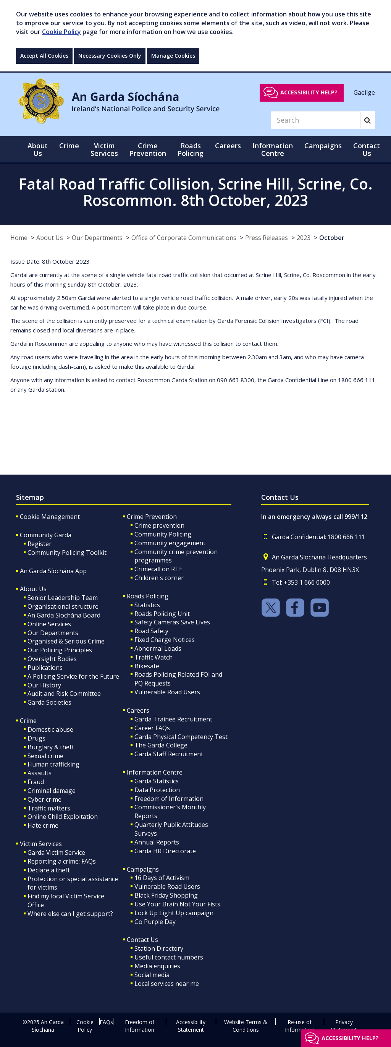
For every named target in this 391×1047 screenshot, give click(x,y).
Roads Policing (147, 596)
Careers (138, 710)
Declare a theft (48, 870)
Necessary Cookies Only (109, 55)
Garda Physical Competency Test (181, 737)
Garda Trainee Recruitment (173, 719)
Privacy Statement (344, 1025)
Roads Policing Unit (162, 613)
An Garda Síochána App (53, 571)
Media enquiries (157, 966)
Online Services (49, 624)
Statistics (147, 605)
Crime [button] (69, 145)
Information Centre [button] (272, 149)
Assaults (39, 773)
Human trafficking (53, 764)
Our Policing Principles (59, 650)
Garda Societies (49, 702)
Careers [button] (228, 145)
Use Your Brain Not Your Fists (177, 904)
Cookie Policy (61, 32)
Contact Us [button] (366, 149)
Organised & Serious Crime (66, 641)
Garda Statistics (156, 781)
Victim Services (41, 844)
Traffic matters (48, 808)
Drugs (36, 738)
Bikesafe (146, 666)
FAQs (106, 1022)
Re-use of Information (299, 1025)
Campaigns (143, 869)
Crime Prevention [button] (147, 149)
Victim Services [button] (104, 149)
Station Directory (158, 948)
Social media (152, 975)
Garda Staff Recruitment (168, 754)
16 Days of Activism (161, 878)
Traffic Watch (153, 657)
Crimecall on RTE (158, 569)
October (331, 237)
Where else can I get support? (70, 913)
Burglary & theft (50, 747)
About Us (49, 237)
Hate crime (42, 825)
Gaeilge (364, 92)
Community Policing (162, 534)
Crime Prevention (152, 516)
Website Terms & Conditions (245, 1025)
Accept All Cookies (44, 55)
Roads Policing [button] (191, 149)
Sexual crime (45, 756)
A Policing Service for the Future (73, 676)
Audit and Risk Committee (64, 693)
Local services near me (166, 983)
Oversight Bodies (52, 659)
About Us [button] (37, 149)
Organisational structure (63, 606)
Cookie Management (50, 516)
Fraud (35, 782)
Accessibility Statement (190, 1025)
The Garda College (160, 745)
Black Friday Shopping (166, 895)
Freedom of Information (169, 798)
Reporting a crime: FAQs (61, 861)
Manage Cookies (173, 55)
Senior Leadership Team (62, 597)
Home (18, 237)
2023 (303, 237)
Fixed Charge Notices (164, 639)
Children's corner (159, 578)
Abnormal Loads (157, 648)
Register (39, 544)
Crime (28, 720)
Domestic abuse (50, 729)
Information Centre (155, 772)
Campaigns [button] (323, 145)
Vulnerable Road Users (167, 692)
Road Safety (151, 631)
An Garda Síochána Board (63, 615)
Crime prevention (159, 525)
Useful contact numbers (168, 957)
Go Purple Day (155, 921)
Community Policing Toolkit (67, 552)
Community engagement (169, 543)
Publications (45, 667)
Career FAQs (152, 728)
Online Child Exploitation (62, 816)
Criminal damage (51, 790)
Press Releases (266, 237)
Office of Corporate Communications (183, 237)
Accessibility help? (309, 92)
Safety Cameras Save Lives (172, 622)
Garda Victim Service (56, 852)
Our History (44, 685)
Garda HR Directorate (165, 851)
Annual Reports (156, 842)
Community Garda (45, 535)
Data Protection (157, 790)
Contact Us (142, 939)
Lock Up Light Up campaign (173, 913)
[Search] (315, 120)
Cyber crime (44, 799)
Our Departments (97, 237)
